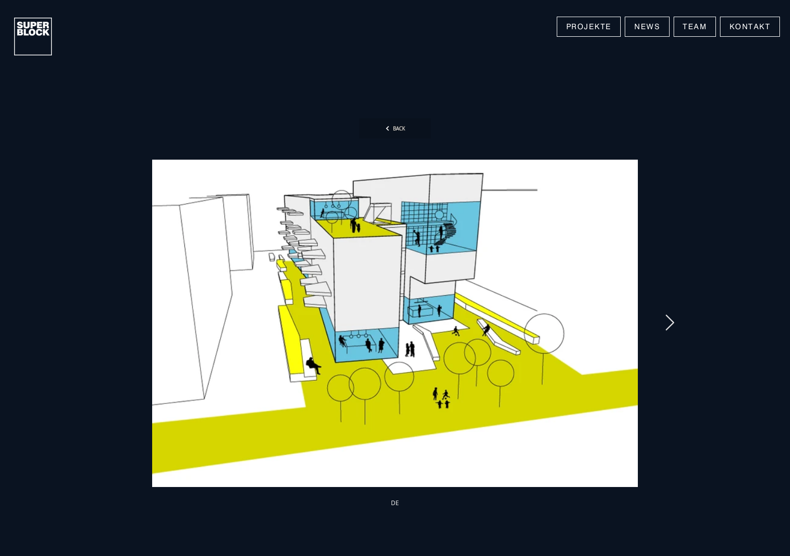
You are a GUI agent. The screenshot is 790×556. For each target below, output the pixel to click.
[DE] (395, 503)
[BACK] (395, 128)
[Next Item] (670, 323)
